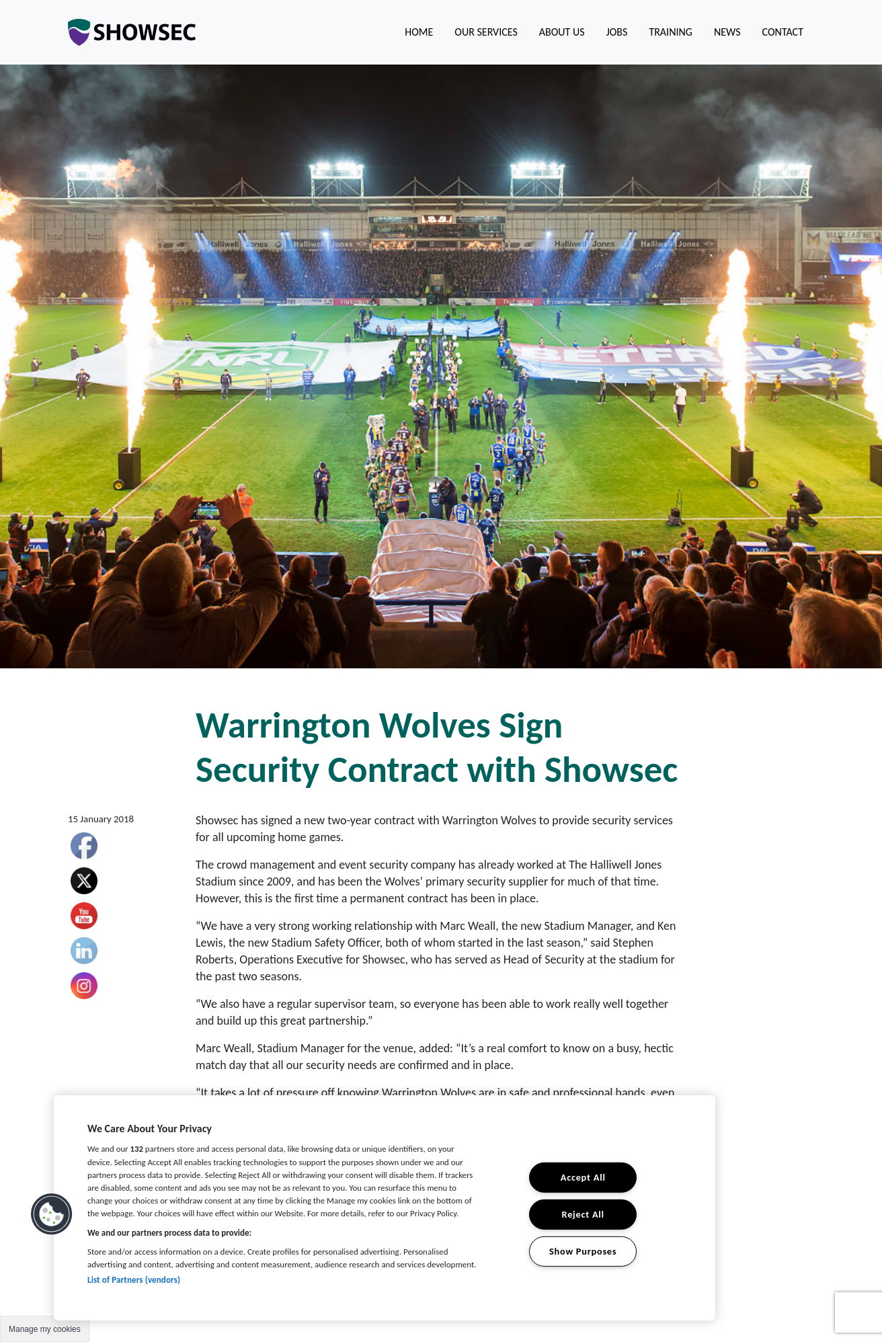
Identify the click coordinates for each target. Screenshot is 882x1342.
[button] (51, 1214)
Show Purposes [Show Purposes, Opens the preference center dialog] (582, 1251)
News (727, 32)
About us (562, 32)
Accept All (583, 1177)
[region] (384, 1207)
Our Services (485, 32)
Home (419, 32)
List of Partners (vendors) (133, 1280)
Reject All (583, 1214)
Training (670, 32)
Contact (782, 32)
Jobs (617, 32)
